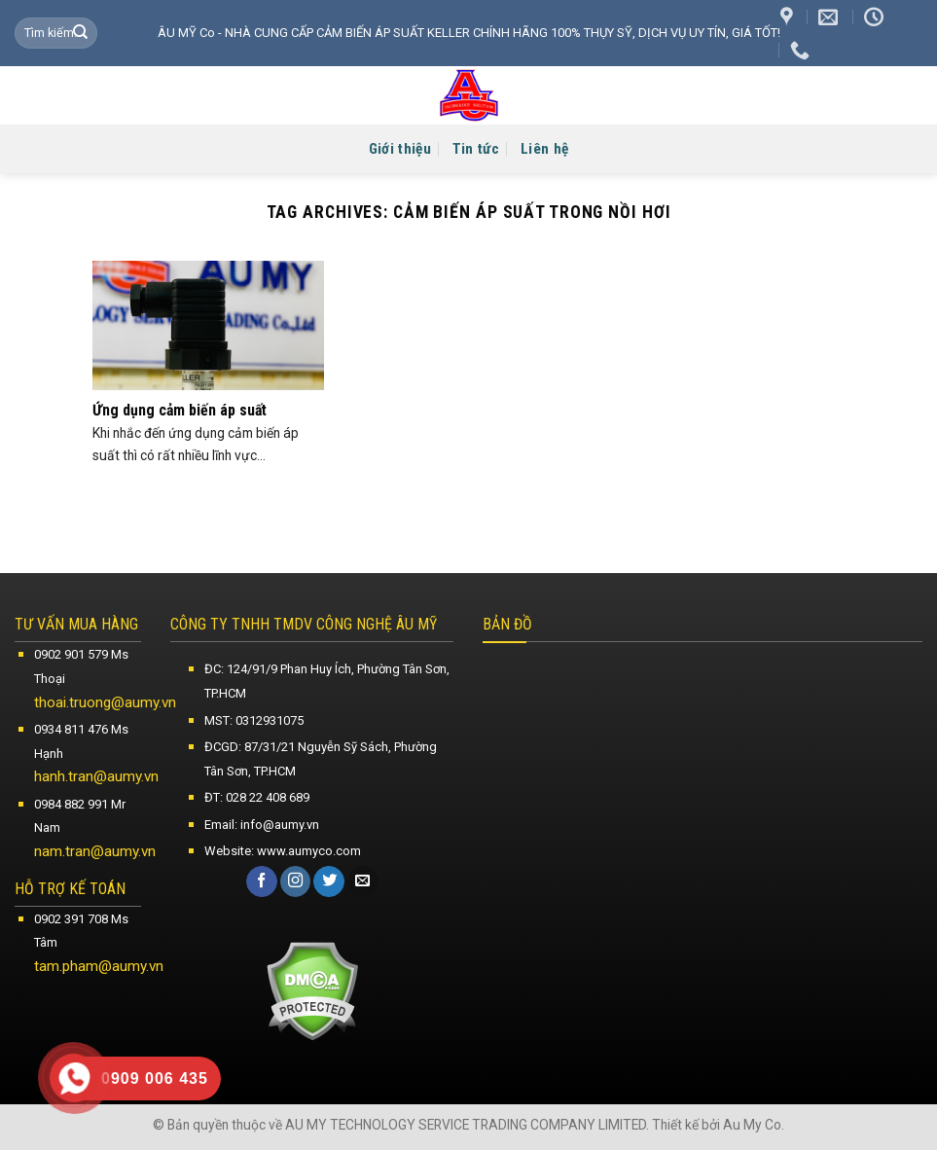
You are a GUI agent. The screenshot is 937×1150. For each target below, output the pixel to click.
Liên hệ (544, 149)
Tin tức (475, 149)
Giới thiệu (400, 149)
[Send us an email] (362, 881)
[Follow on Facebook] (261, 881)
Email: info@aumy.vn (261, 824)
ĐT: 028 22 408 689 (256, 797)
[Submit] (80, 33)
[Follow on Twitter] (328, 881)
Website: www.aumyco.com (282, 851)
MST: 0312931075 (254, 720)
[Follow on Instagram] (295, 881)
